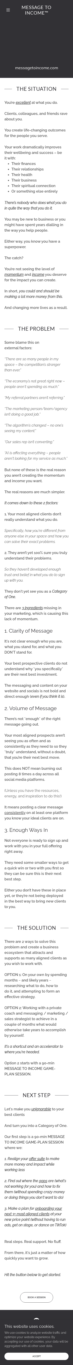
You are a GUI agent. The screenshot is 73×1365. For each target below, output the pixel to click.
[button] (9, 10)
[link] (36, 9)
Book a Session (37, 1297)
